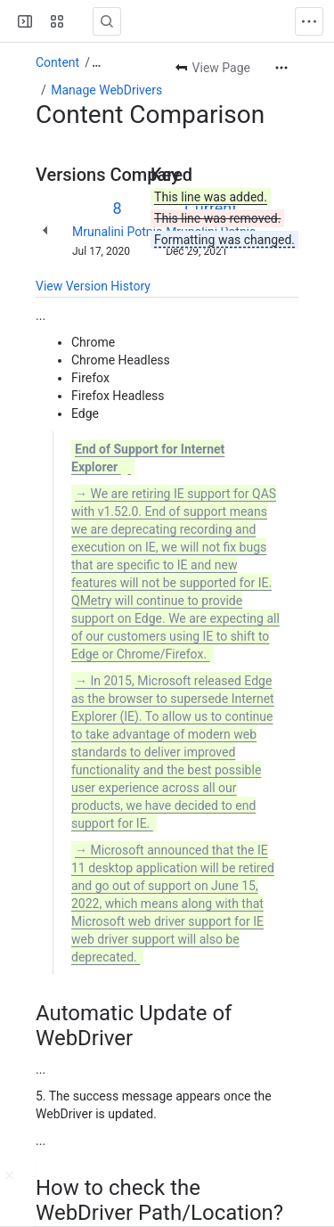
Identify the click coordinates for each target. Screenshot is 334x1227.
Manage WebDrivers (106, 90)
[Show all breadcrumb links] (96, 62)
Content (57, 62)
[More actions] (281, 67)
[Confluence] (82, 21)
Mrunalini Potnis (117, 232)
